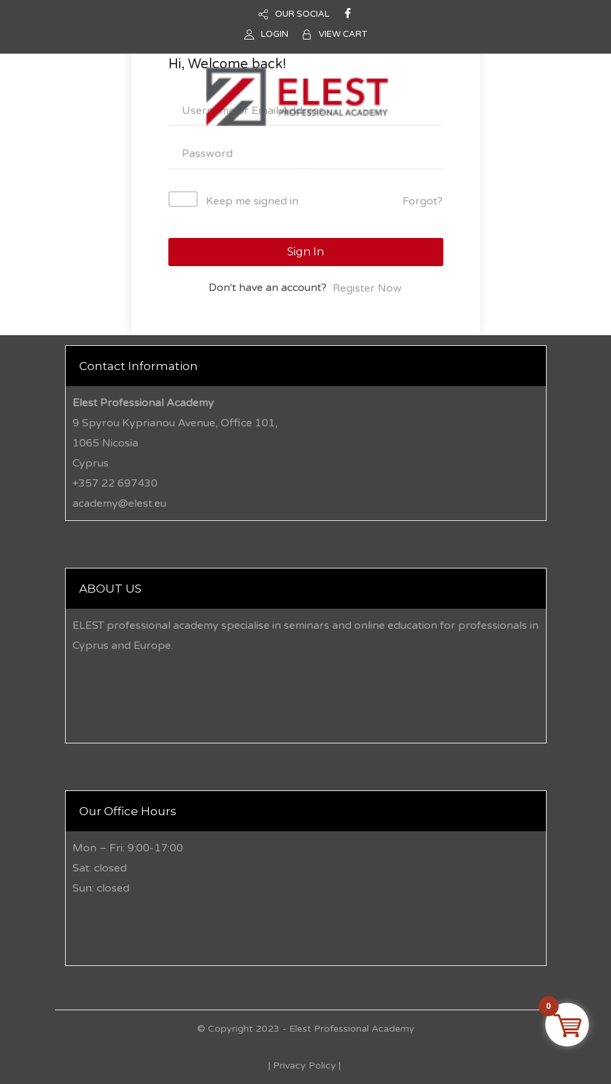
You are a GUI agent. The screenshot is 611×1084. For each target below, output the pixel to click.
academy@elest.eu (119, 503)
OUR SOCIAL (302, 14)
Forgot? (422, 201)
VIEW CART (343, 34)
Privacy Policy (304, 1065)
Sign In (305, 251)
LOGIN (274, 34)
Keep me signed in (252, 201)
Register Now (367, 288)
